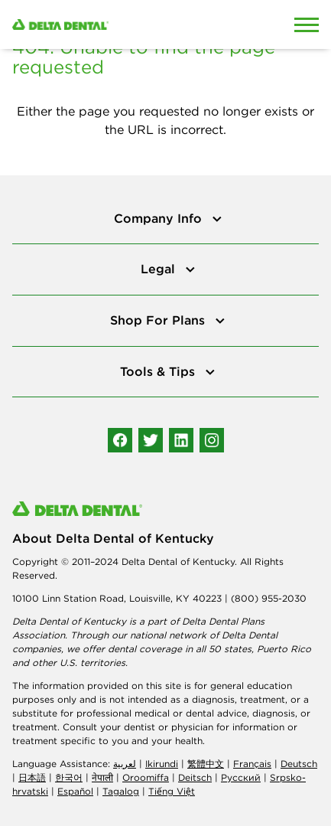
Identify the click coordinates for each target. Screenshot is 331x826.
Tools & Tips (159, 371)
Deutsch (299, 763)
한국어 (69, 777)
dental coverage (145, 649)
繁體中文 (205, 763)
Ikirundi (161, 763)
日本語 (32, 777)
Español (75, 791)
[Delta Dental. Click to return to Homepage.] (124, 24)
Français (252, 763)
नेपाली (102, 777)
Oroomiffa (145, 777)
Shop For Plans (159, 320)
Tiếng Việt (171, 791)
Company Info (160, 218)
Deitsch (195, 777)
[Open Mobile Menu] (306, 24)
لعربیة (124, 763)
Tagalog (120, 791)
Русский (241, 777)
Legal (160, 268)
